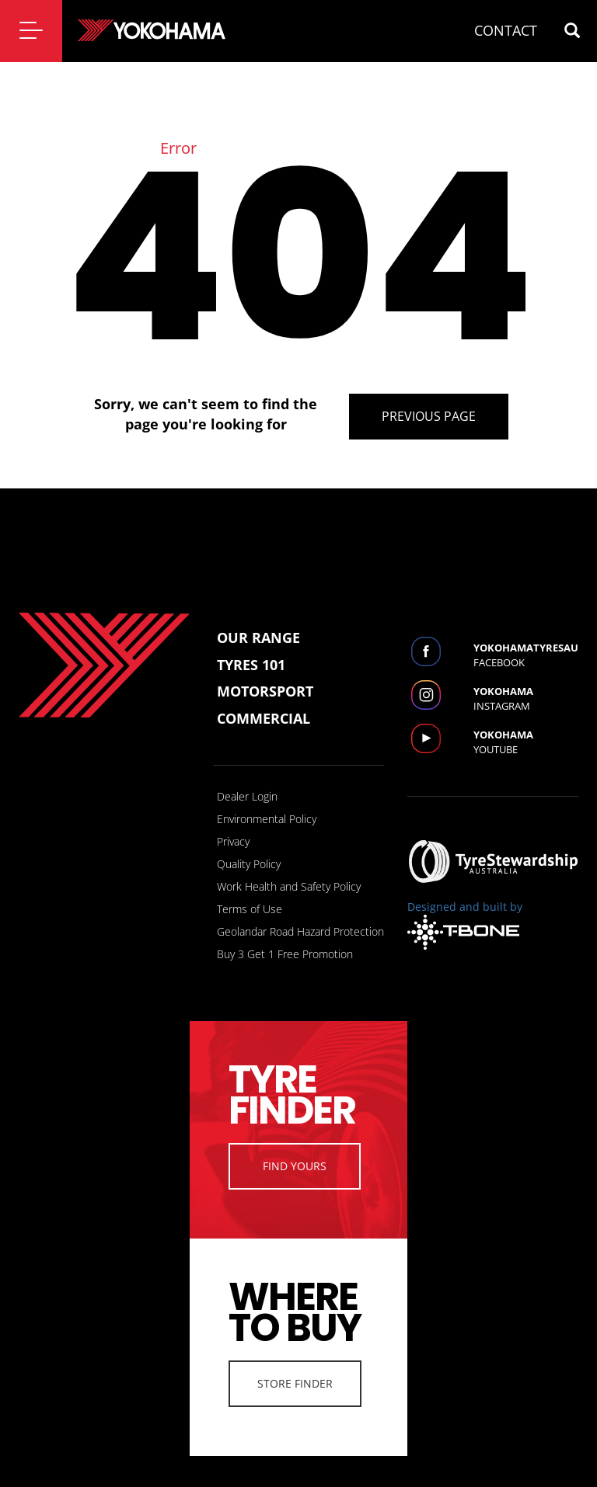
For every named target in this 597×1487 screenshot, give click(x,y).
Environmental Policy (266, 818)
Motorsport (265, 691)
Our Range (258, 637)
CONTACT (505, 30)
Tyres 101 (251, 664)
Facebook (525, 655)
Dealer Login (247, 796)
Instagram (525, 698)
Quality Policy (249, 863)
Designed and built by (464, 924)
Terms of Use (249, 909)
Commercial (263, 718)
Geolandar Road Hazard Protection (300, 931)
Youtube (525, 742)
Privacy (233, 841)
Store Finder (295, 1383)
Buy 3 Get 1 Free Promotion (285, 954)
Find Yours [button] (294, 1166)
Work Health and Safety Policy (289, 886)
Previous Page (429, 416)
